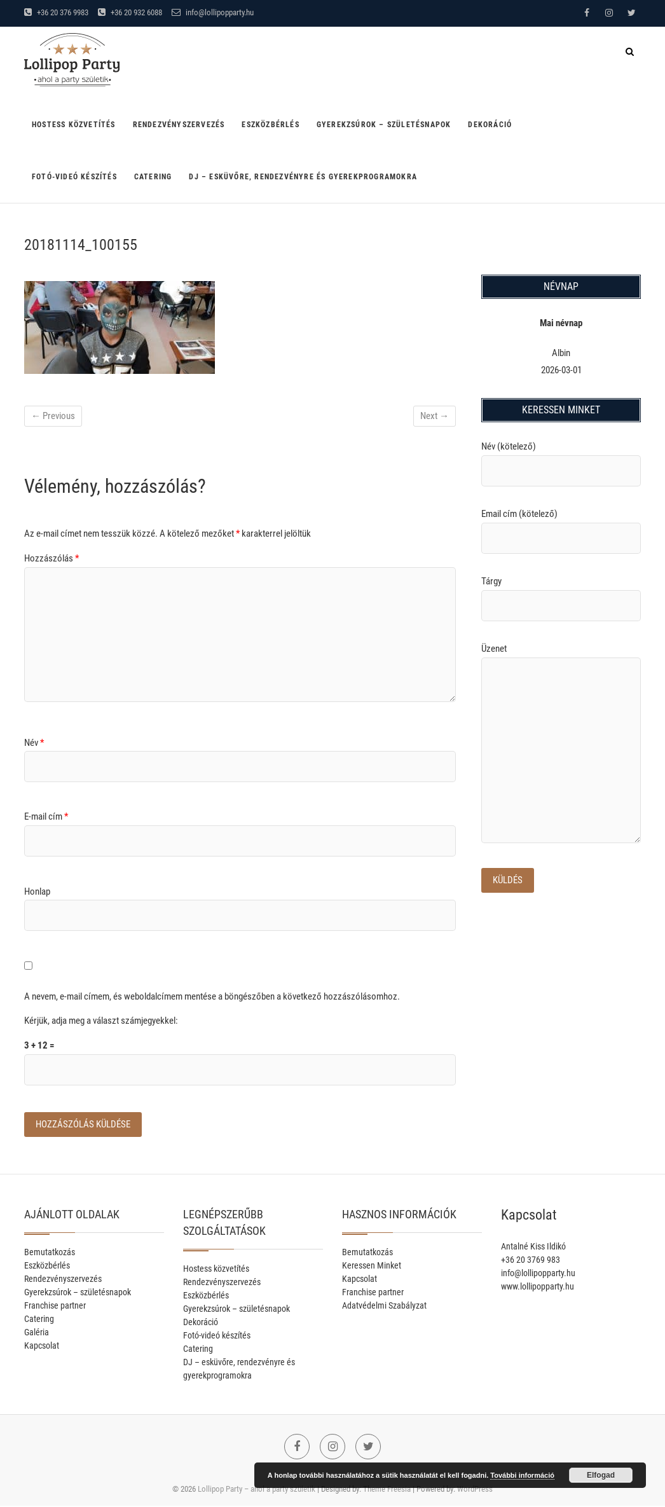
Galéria (36, 1333)
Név (34, 742)
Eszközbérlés (270, 124)
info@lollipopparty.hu (213, 12)
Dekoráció (490, 124)
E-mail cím (46, 816)
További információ (522, 1475)
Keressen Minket (371, 1267)
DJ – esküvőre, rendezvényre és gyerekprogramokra (303, 176)
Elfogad (601, 1475)
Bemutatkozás (49, 1253)
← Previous (53, 416)
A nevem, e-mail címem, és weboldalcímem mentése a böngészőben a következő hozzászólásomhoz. (212, 996)
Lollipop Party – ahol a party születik (256, 1490)
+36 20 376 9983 (56, 12)
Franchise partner (55, 1307)
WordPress (475, 1490)
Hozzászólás (51, 558)
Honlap (37, 891)
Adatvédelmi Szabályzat (384, 1307)
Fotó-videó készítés (74, 176)
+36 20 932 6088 (130, 12)
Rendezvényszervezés (179, 124)
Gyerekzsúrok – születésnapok (384, 124)
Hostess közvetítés (74, 124)
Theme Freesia (387, 1490)
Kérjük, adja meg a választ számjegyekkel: (101, 1020)
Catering (153, 176)
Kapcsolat (41, 1347)
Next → (434, 416)
